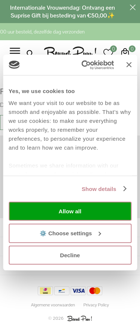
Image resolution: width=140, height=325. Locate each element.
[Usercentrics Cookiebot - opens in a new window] (85, 65)
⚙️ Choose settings (70, 233)
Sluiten (132, 7)
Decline (70, 255)
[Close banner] (128, 64)
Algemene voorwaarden (53, 305)
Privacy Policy (96, 305)
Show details (99, 188)
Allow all (70, 211)
